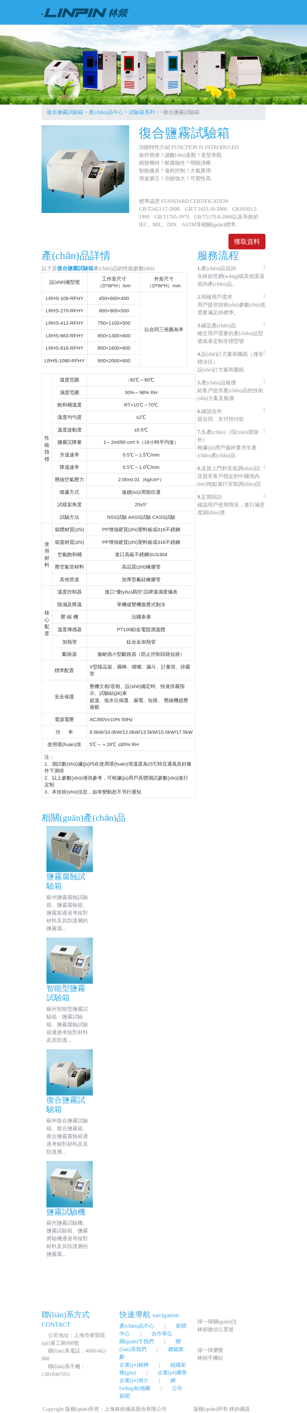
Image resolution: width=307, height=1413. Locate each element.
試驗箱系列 (142, 112)
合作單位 (162, 1333)
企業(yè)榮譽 (172, 1372)
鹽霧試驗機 (65, 1212)
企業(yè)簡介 (134, 1380)
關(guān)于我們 (136, 1341)
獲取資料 (247, 241)
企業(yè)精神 (134, 1365)
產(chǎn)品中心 (106, 112)
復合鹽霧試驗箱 (65, 112)
